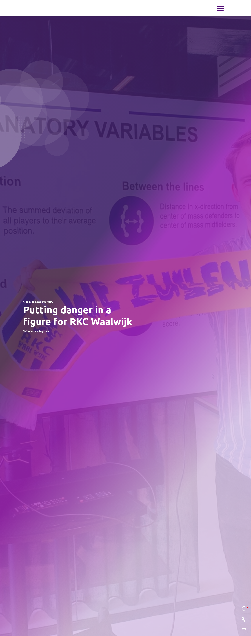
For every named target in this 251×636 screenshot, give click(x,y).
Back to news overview (38, 301)
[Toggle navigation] (220, 8)
